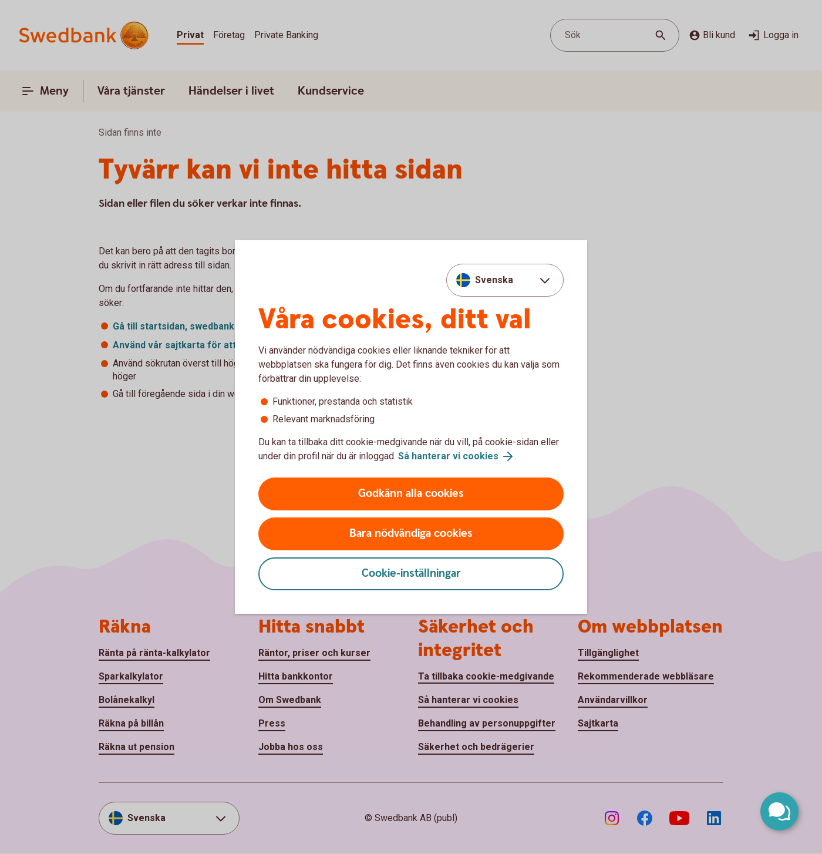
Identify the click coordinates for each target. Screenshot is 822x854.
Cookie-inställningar (411, 573)
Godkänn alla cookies (411, 493)
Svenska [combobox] (494, 279)
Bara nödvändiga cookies (411, 533)
